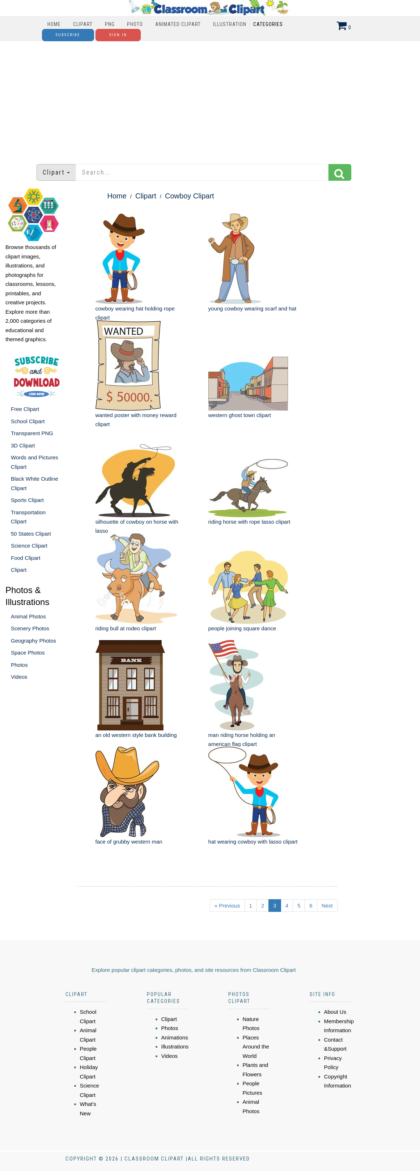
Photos (19, 665)
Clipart (83, 24)
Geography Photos (33, 641)
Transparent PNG (32, 433)
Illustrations (175, 1046)
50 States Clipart (31, 534)
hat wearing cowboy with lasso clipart (253, 841)
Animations (174, 1037)
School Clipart (27, 421)
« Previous (227, 905)
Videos (19, 677)
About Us (335, 1012)
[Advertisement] (210, 99)
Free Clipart (25, 409)
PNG (110, 24)
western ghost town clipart (239, 415)
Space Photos (27, 652)
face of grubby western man (129, 841)
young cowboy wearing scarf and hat (252, 308)
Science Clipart (29, 545)
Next (327, 905)
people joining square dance (242, 628)
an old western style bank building (136, 735)
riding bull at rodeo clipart (126, 628)
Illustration (229, 24)
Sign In (118, 35)
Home (54, 24)
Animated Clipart (178, 24)
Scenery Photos (30, 628)
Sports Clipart (27, 500)
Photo (135, 24)
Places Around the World (256, 1046)
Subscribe (68, 35)
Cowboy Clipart (189, 196)
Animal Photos (28, 616)
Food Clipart (26, 558)
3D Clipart (23, 445)
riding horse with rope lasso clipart (249, 522)
